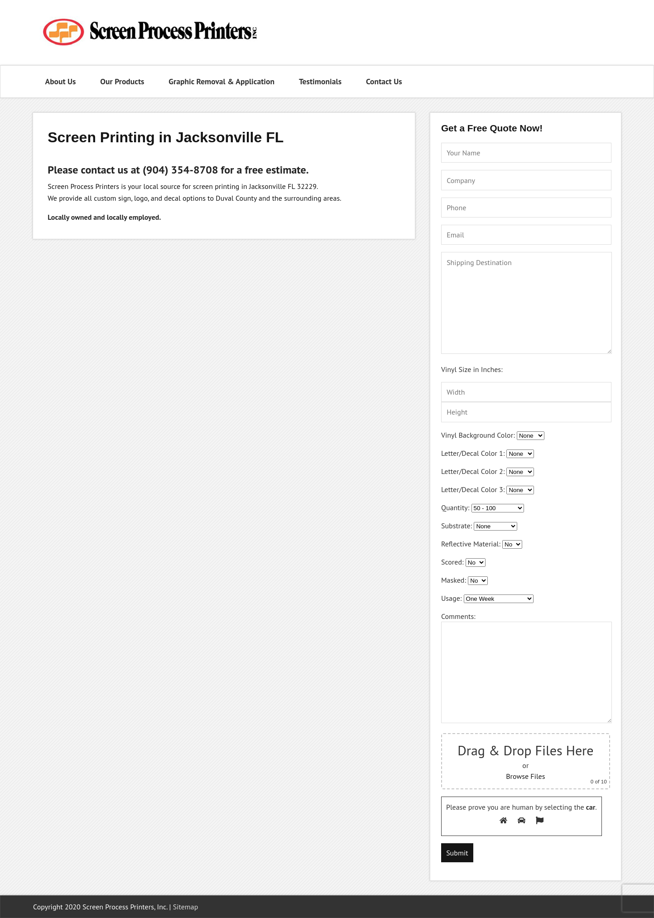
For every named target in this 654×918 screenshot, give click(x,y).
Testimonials (320, 81)
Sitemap (185, 906)
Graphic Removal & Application (221, 81)
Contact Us (384, 81)
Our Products (122, 81)
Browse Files (525, 776)
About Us (60, 81)
